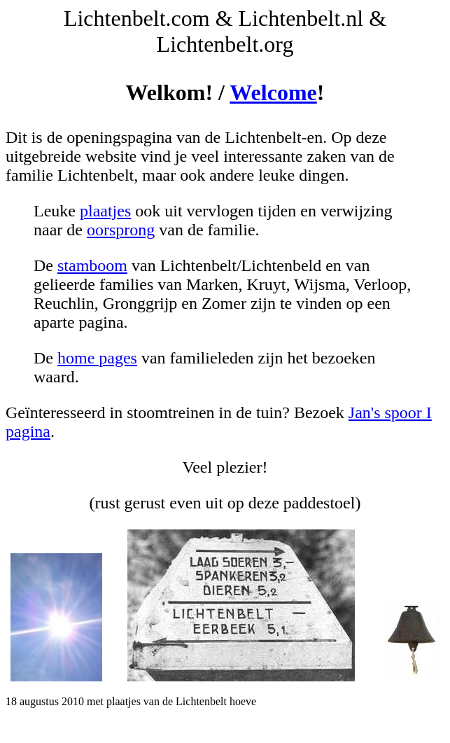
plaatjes (105, 211)
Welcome (273, 92)
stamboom (92, 265)
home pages (97, 358)
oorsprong (121, 230)
